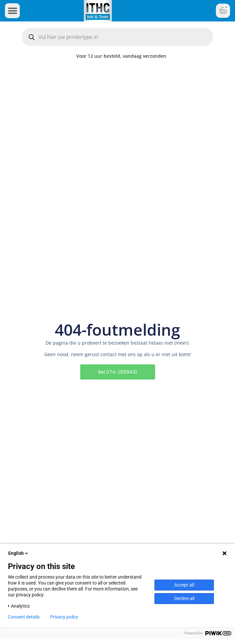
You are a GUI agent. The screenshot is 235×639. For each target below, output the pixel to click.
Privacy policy (64, 617)
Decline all (184, 598)
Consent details (24, 617)
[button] (12, 10)
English (18, 553)
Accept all (184, 585)
